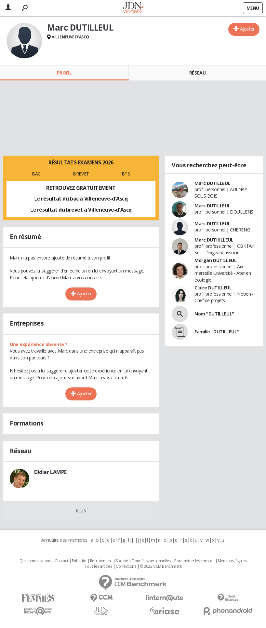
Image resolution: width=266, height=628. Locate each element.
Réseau (197, 73)
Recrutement (101, 561)
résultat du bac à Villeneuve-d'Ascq (84, 198)
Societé (122, 561)
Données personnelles (151, 561)
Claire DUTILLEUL (213, 288)
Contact (61, 561)
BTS (126, 174)
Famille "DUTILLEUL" (216, 331)
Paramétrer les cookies (194, 561)
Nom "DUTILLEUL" (214, 314)
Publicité (79, 561)
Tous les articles (98, 566)
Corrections (126, 566)
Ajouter (247, 29)
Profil (64, 73)
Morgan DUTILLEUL (215, 260)
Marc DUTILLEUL (212, 183)
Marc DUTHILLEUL (213, 240)
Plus (81, 511)
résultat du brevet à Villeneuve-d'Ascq (84, 209)
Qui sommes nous (35, 561)
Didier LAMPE (50, 472)
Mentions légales (232, 561)
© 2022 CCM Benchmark (161, 566)
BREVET (81, 174)
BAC (36, 174)
